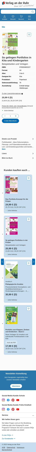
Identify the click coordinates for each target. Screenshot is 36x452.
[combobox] (15, 12)
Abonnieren (16, 386)
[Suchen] (32, 12)
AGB (3, 447)
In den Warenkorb (10, 121)
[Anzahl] (10, 116)
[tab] (18, 144)
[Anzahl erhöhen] (16, 116)
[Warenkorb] (21, 17)
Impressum (20, 447)
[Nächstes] (33, 262)
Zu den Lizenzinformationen (12, 93)
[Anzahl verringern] (5, 116)
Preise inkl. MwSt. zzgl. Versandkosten (14, 106)
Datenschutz (11, 447)
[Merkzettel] (13, 17)
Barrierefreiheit (7, 450)
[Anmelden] (4, 17)
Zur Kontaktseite (8, 439)
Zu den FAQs (7, 435)
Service (5, 415)
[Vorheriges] (2, 262)
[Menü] (29, 17)
